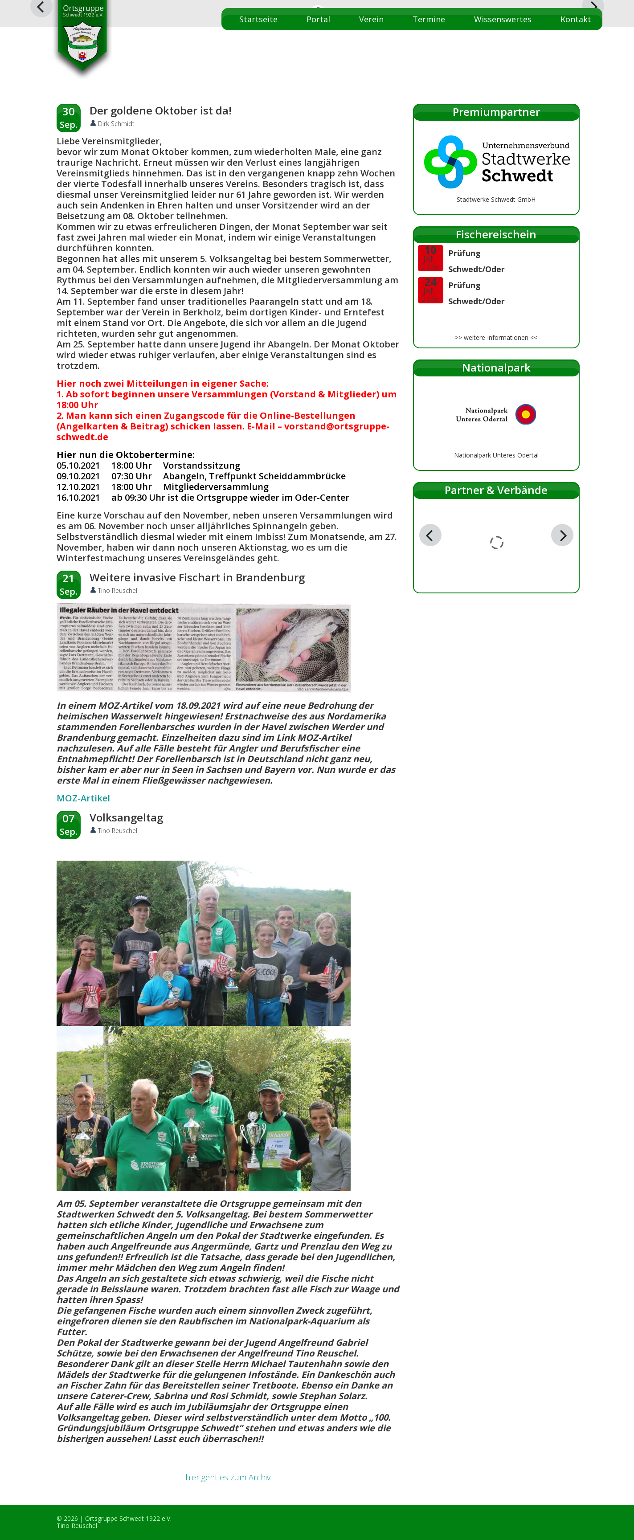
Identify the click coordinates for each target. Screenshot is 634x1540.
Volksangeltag (126, 817)
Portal (318, 19)
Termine (429, 19)
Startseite (258, 19)
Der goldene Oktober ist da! (161, 110)
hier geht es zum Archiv (227, 1477)
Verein (371, 19)
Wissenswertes (503, 19)
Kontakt (575, 19)
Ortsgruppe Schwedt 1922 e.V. (128, 1518)
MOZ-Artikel (83, 798)
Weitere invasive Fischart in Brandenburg (197, 577)
